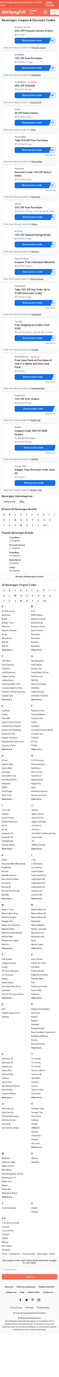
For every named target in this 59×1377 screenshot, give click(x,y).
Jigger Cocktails (38, 822)
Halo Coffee (36, 772)
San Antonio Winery (11, 1086)
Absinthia (6, 615)
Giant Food (6, 795)
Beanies (35, 642)
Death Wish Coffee (40, 672)
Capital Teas (7, 696)
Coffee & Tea (9, 502)
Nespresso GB (37, 936)
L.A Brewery (36, 864)
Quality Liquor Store (11, 1013)
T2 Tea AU (36, 1059)
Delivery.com (37, 676)
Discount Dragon (38, 684)
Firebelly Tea (37, 734)
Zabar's (34, 1208)
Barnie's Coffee (38, 626)
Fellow (34, 722)
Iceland (5, 814)
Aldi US (5, 646)
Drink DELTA (20, 82)
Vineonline (36, 1135)
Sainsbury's (7, 1066)
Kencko (5, 871)
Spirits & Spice (21, 258)
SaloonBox (7, 1070)
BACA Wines (37, 615)
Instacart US (7, 833)
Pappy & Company (39, 975)
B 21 (33, 611)
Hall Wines (36, 768)
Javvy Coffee (37, 818)
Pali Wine (35, 967)
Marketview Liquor (10, 940)
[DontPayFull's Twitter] (26, 1300)
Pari (33, 982)
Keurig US (6, 883)
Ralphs (34, 1021)
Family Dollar (37, 718)
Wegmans (6, 1189)
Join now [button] (54, 13)
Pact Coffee (36, 959)
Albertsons (7, 638)
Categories (11, 1292)
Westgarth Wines (9, 1193)
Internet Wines (8, 845)
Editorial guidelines (26, 1287)
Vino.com (35, 1143)
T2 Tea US (36, 1062)
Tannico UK (36, 1074)
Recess (34, 1040)
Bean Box (35, 638)
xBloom (34, 1158)
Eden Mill (6, 718)
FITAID (34, 745)
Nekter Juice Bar (38, 929)
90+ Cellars (7, 1246)
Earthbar (6, 711)
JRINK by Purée (38, 845)
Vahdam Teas (37, 1108)
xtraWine (35, 1162)
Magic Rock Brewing (11, 925)
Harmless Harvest (39, 791)
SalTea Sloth (7, 1074)
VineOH (34, 1132)
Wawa (4, 1185)
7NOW (4, 1238)
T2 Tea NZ (36, 1066)
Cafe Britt (6, 661)
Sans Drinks (7, 1090)
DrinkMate (19, 55)
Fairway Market (38, 714)
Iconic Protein (8, 818)
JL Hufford (36, 825)
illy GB (4, 829)
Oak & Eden (7, 959)
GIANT (5, 787)
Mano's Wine (7, 936)
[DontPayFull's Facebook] (20, 1300)
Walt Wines (7, 1170)
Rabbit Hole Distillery (40, 1009)
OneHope (6, 990)
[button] (45, 12)
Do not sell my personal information (29, 1313)
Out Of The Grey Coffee (13, 994)
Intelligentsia (7, 841)
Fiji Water (35, 726)
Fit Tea (34, 741)
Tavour (34, 1086)
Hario (33, 787)
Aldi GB (5, 642)
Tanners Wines (38, 1070)
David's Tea (36, 668)
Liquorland (20, 286)
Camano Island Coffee (12, 688)
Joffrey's (35, 829)
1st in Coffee (8, 1231)
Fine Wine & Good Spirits (42, 730)
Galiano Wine (8, 764)
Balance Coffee (38, 619)
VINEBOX (35, 1128)
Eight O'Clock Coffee (11, 722)
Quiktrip (5, 1017)
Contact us (48, 1292)
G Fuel (4, 760)
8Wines (5, 1242)
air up (4, 634)
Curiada (18, 321)
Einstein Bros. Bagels (11, 726)
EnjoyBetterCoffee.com (13, 741)
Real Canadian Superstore (43, 1032)
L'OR (33, 860)
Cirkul (17, 109)
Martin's (5, 944)
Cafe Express (8, 665)
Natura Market (37, 925)
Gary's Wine (7, 768)
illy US (4, 825)
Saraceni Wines (9, 1093)
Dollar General (37, 692)
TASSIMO (35, 1078)
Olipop (18, 204)
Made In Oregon (9, 917)
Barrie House (37, 630)
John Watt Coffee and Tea (43, 833)
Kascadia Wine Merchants (13, 864)
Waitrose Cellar (9, 1162)
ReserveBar (20, 137)
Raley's (34, 1017)
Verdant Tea (37, 1112)
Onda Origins (8, 982)
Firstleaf (35, 738)
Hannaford (36, 776)
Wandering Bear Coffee (12, 1174)
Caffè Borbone (8, 672)
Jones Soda (36, 837)
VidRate (35, 1120)
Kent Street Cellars (10, 879)
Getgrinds (6, 783)
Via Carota (36, 1116)
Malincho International (12, 933)
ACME (4, 619)
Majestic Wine (8, 929)
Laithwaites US (38, 887)
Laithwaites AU (38, 883)
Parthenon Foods (39, 986)
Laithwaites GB (38, 879)
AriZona (18, 231)
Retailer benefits (46, 1287)
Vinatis (34, 1124)
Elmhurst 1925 (8, 734)
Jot (32, 841)
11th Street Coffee (10, 1223)
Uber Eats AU (8, 1112)
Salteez (5, 1078)
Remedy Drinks (38, 1044)
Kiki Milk (5, 895)
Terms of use (16, 1307)
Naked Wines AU (38, 917)
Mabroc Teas (8, 909)
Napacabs (35, 921)
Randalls (35, 1024)
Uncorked (6, 1124)
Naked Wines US (38, 909)
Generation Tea (9, 776)
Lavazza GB (36, 895)
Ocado (5, 967)
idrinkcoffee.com (9, 822)
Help (22, 1292)
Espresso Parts (9, 745)
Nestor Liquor (37, 944)
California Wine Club (11, 684)
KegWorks (6, 867)
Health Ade (20, 395)
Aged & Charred (9, 630)
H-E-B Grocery (37, 760)
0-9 (44, 525)
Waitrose (6, 1158)
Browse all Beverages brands (30, 576)
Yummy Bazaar (9, 1208)
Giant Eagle (7, 791)
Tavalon (35, 1082)
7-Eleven (6, 1234)
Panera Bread (37, 971)
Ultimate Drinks (9, 1120)
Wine (22, 502)
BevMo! (18, 427)
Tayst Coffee (37, 1090)
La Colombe (36, 867)
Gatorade (6, 772)
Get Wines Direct (9, 780)
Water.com (7, 1181)
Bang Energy (37, 623)
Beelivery (35, 646)
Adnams (6, 626)
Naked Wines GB (38, 913)
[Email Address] (29, 1269)
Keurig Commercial (10, 891)
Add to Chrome (50, 3)
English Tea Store (10, 738)
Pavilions (35, 994)
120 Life (5, 1227)
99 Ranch (6, 1250)
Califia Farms (8, 680)
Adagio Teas (21, 466)
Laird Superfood (38, 875)
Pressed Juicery (23, 27)
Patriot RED (36, 990)
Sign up (29, 1277)
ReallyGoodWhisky (39, 1036)
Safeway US (7, 1059)
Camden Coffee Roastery (13, 692)
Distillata (35, 688)
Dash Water (36, 665)
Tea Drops (36, 1093)
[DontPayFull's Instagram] (39, 1300)
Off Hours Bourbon (10, 971)
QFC (4, 1009)
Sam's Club (7, 1082)
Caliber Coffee (8, 676)
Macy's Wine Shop (10, 913)
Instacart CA (7, 837)
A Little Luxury (8, 611)
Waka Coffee (8, 1166)
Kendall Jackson (9, 875)
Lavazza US (36, 891)
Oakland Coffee (9, 963)
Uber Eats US (8, 1108)
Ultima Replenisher (10, 1116)
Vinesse (35, 1139)
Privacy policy (43, 1307)
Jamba (34, 810)
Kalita (4, 860)
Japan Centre (37, 814)
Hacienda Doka (38, 764)
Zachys (34, 1212)
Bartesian (19, 168)
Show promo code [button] (32, 40)
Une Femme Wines (10, 1128)
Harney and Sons (39, 795)
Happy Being (37, 780)
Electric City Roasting (11, 730)
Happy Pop (36, 783)
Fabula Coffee (37, 711)
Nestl (33, 940)
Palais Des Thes (38, 963)
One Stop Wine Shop (11, 986)
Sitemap (29, 1307)
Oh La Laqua (7, 975)
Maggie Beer (7, 921)
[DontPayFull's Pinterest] (33, 1300)
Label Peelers (37, 871)
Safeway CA (7, 1062)
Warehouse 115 (9, 1178)
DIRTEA (34, 680)
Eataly (4, 714)
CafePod (6, 668)
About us (9, 1287)
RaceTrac (35, 1013)
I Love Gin (6, 810)
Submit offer (34, 1292)
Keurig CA (6, 887)
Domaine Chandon (39, 696)
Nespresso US (37, 933)
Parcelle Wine (37, 979)
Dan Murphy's (37, 661)
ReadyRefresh (21, 357)
